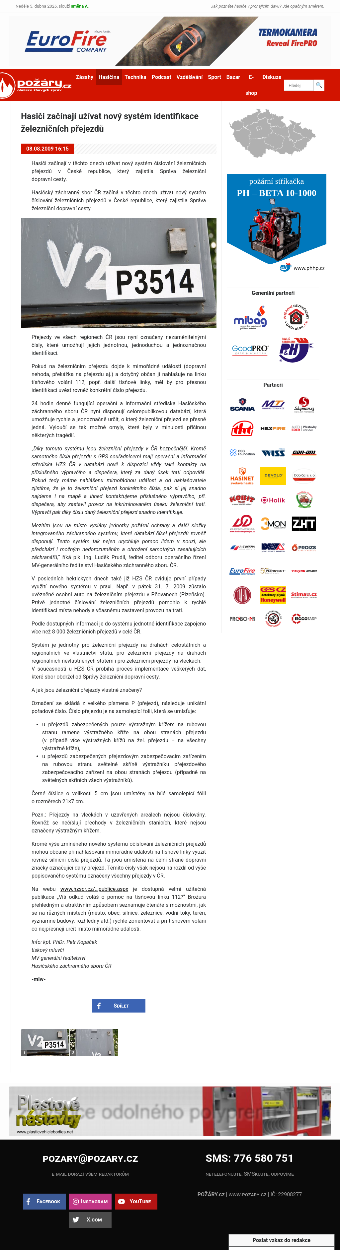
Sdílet (121, 1006)
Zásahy (84, 77)
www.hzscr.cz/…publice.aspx (94, 889)
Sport (214, 77)
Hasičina (109, 77)
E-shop (251, 85)
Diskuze (271, 77)
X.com (94, 1220)
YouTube (140, 1201)
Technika (135, 77)
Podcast (161, 77)
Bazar (233, 77)
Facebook (48, 1201)
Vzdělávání (190, 77)
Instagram (94, 1201)
